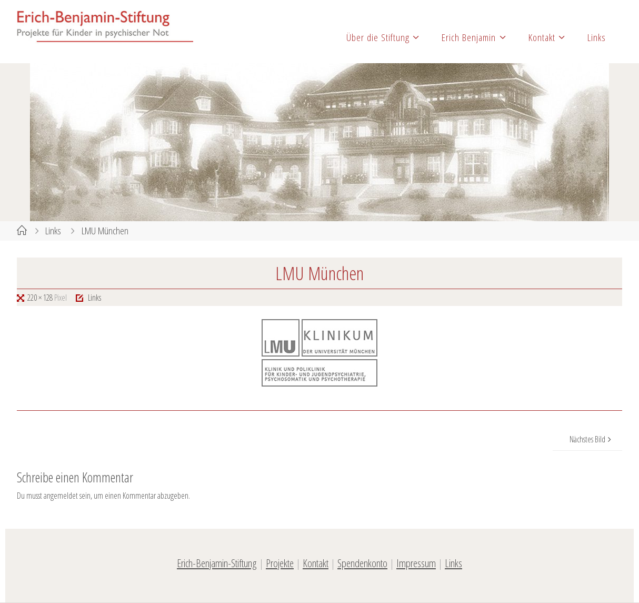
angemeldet (61, 495)
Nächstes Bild (592, 439)
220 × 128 (40, 297)
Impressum (416, 563)
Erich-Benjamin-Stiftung (217, 563)
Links (53, 230)
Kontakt (315, 563)
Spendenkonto (362, 563)
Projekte (280, 563)
